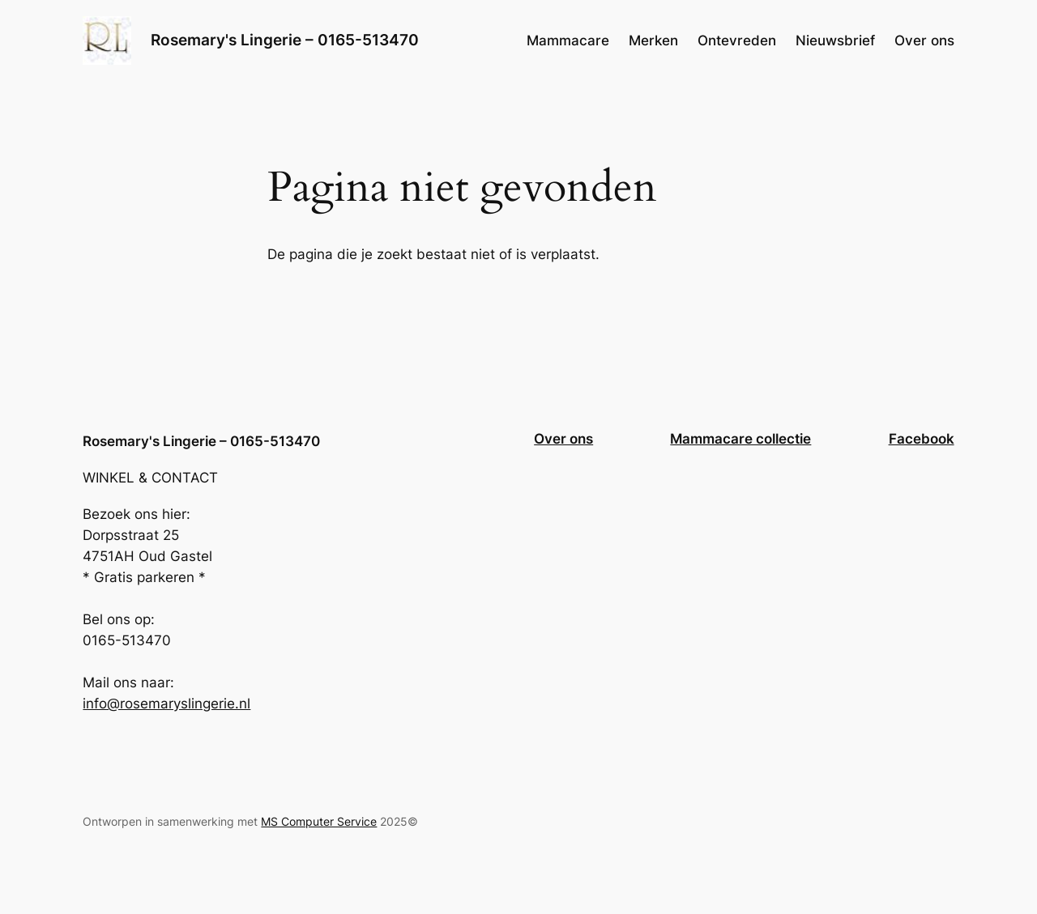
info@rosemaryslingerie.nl (166, 703)
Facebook (921, 439)
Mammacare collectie (740, 439)
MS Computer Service (319, 821)
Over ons (563, 439)
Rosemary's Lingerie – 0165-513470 (285, 39)
